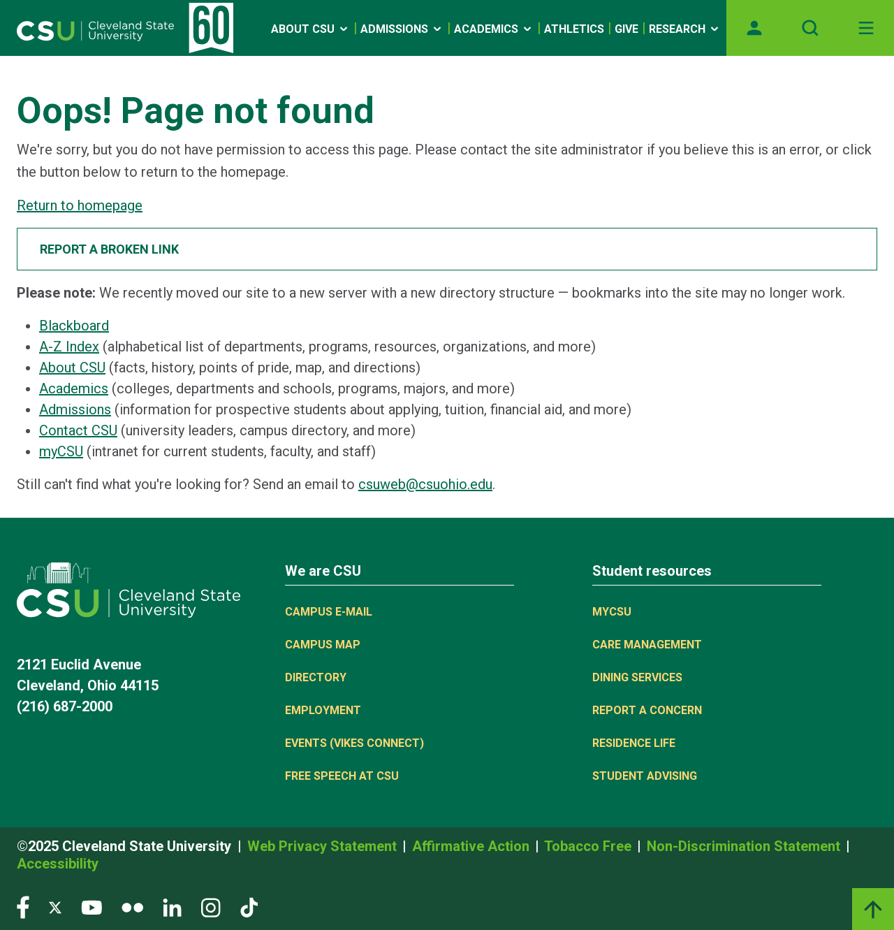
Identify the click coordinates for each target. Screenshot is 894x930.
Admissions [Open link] (402, 29)
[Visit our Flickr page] (132, 906)
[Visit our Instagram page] (211, 906)
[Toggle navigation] (866, 28)
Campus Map (322, 644)
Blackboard (74, 325)
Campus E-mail (328, 611)
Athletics (574, 29)
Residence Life (633, 743)
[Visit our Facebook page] (23, 906)
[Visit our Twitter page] (55, 906)
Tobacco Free (589, 846)
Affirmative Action (472, 846)
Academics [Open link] (494, 29)
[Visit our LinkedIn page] (172, 906)
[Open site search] (810, 28)
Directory (315, 677)
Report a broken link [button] (109, 249)
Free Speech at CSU (342, 776)
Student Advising (644, 776)
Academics (73, 388)
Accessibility (57, 863)
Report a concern (647, 710)
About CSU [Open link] (310, 29)
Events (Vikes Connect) (354, 743)
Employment (323, 710)
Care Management (647, 644)
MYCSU (611, 611)
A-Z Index (69, 346)
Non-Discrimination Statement (745, 846)
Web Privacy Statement (323, 846)
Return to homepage (79, 205)
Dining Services (637, 677)
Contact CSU (78, 430)
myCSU (61, 451)
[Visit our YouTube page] (91, 906)
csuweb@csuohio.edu (425, 484)
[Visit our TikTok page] (249, 906)
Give (626, 29)
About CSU (72, 367)
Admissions (75, 409)
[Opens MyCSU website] (754, 28)
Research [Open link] (685, 29)
